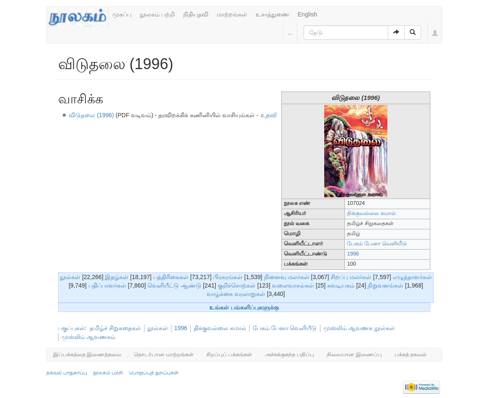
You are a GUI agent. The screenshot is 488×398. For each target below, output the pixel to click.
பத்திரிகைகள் (171, 277)
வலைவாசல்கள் (293, 285)
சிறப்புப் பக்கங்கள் (229, 354)
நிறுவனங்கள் (385, 285)
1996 (353, 254)
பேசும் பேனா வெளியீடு (377, 244)
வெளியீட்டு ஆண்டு (174, 285)
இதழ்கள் (116, 277)
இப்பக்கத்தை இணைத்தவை (87, 354)
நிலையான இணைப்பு (354, 354)
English (307, 14)
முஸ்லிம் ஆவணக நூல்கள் (359, 328)
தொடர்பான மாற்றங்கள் (164, 354)
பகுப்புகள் (71, 328)
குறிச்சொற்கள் (237, 285)
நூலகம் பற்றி (157, 14)
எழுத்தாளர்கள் (412, 277)
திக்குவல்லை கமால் (371, 213)
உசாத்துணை (272, 14)
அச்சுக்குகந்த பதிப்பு (289, 354)
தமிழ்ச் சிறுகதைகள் (115, 328)
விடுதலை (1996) (91, 115)
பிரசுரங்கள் (228, 277)
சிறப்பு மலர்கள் (351, 277)
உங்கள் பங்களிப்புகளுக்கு (244, 307)
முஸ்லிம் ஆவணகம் (88, 336)
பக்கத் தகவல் (411, 354)
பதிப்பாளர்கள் (107, 285)
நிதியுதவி (195, 14)
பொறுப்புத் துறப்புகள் (154, 373)
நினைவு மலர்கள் (286, 277)
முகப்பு (121, 14)
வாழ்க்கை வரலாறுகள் (236, 293)
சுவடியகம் (341, 285)
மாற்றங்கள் (232, 14)
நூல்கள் (70, 277)
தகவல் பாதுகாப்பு (66, 373)
